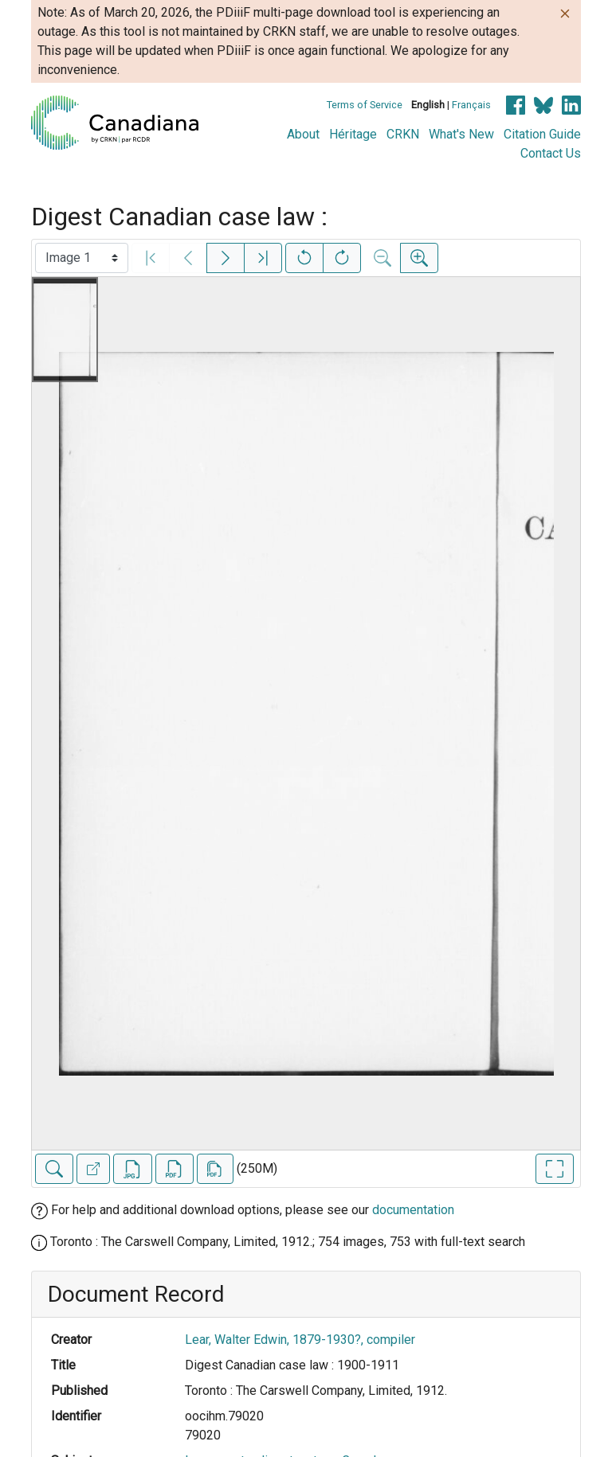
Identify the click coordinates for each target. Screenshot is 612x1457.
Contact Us (550, 153)
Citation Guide (542, 134)
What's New (461, 134)
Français (471, 105)
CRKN (402, 134)
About (303, 134)
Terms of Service (364, 105)
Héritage (353, 134)
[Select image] (81, 258)
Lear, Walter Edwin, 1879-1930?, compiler (300, 1339)
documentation (413, 1209)
